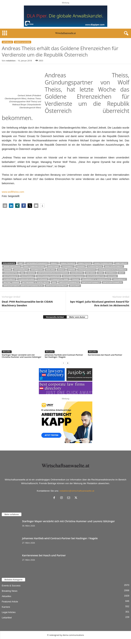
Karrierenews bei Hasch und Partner (105, 354)
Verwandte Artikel (55, 317)
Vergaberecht (119, 279)
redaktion (11, 60)
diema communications (34, 266)
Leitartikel (7, 617)
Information (37, 269)
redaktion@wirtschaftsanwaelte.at (77, 490)
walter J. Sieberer (11, 282)
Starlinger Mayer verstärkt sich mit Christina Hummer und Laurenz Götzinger (21, 355)
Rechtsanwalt (27, 276)
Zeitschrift (75, 285)
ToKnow (75, 279)
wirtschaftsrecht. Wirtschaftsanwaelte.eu (23, 285)
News (100, 273)
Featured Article (10, 601)
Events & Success (22, 42)
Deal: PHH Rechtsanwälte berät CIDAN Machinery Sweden (27, 303)
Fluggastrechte (95, 266)
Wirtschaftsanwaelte (69, 282)
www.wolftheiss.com (13, 191)
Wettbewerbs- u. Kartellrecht (35, 282)
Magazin (31, 273)
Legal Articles (9, 612)
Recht (121, 273)
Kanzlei (61, 269)
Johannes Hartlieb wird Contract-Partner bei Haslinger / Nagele (64, 355)
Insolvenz (50, 269)
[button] (5, 205)
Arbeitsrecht (121, 263)
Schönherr (42, 279)
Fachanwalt (67, 266)
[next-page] (68, 363)
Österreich (111, 273)
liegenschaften (10, 273)
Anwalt (54, 263)
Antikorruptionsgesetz (37, 263)
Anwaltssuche (84, 263)
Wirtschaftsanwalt (91, 282)
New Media (90, 273)
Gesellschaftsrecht (114, 266)
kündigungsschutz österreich (112, 269)
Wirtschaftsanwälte (112, 282)
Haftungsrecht (21, 269)
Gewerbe (7, 269)
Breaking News (9, 591)
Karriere (71, 269)
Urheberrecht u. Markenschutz (96, 279)
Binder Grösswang (12, 266)
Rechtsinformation (95, 276)
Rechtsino (112, 276)
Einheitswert (53, 266)
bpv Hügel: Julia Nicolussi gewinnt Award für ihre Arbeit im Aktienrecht (99, 303)
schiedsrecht (9, 279)
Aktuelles (7, 42)
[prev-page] (63, 363)
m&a (22, 273)
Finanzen (80, 266)
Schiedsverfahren (26, 279)
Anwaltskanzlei (68, 263)
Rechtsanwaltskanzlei (73, 276)
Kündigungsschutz (87, 269)
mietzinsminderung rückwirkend (53, 273)
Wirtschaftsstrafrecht (56, 285)
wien (54, 282)
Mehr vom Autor (77, 317)
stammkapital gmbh (59, 279)
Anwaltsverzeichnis (103, 263)
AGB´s (21, 263)
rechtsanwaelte (11, 276)
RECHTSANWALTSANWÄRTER (48, 276)
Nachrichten (77, 273)
